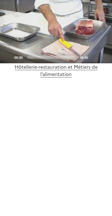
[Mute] (94, 57)
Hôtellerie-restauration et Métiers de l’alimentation (56, 70)
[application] (56, 31)
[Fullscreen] (104, 57)
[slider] (51, 57)
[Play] (56, 32)
